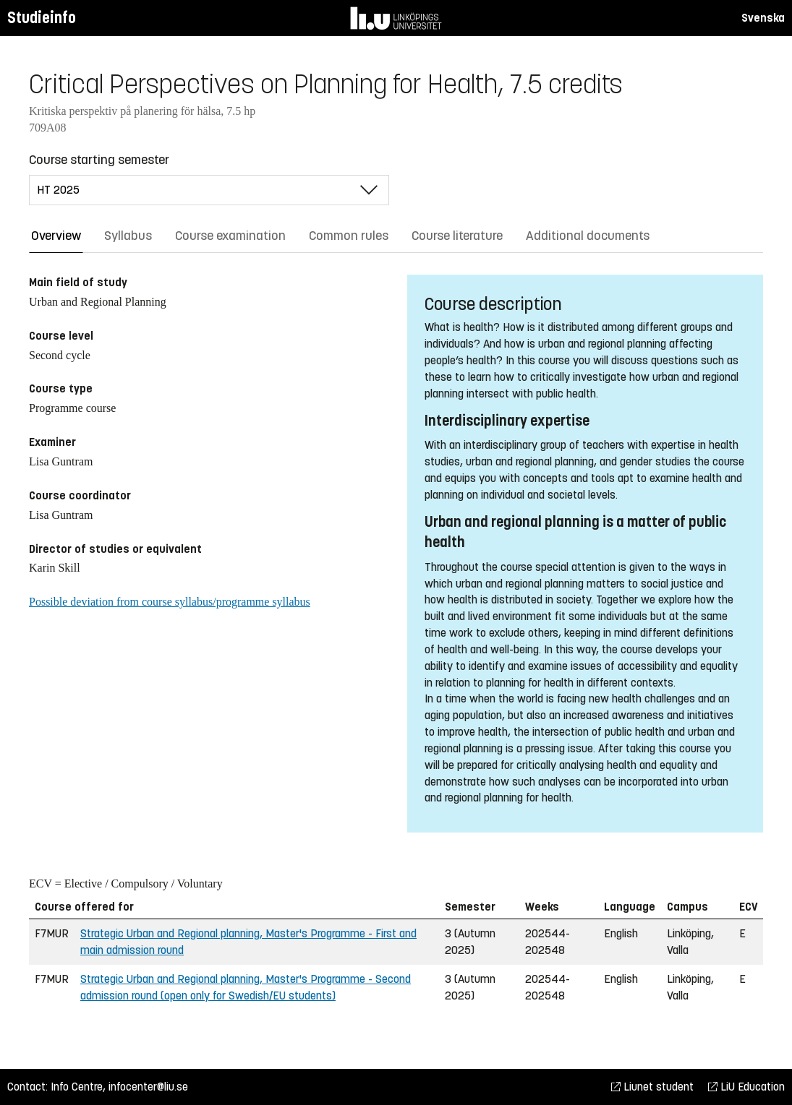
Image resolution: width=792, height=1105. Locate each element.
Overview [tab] (56, 236)
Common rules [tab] (348, 236)
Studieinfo (41, 17)
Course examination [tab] (230, 236)
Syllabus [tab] (128, 236)
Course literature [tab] (457, 236)
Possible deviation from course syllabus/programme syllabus (169, 602)
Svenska (763, 18)
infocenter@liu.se (148, 1086)
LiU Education (746, 1086)
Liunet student (652, 1086)
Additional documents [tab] (588, 236)
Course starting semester (99, 160)
